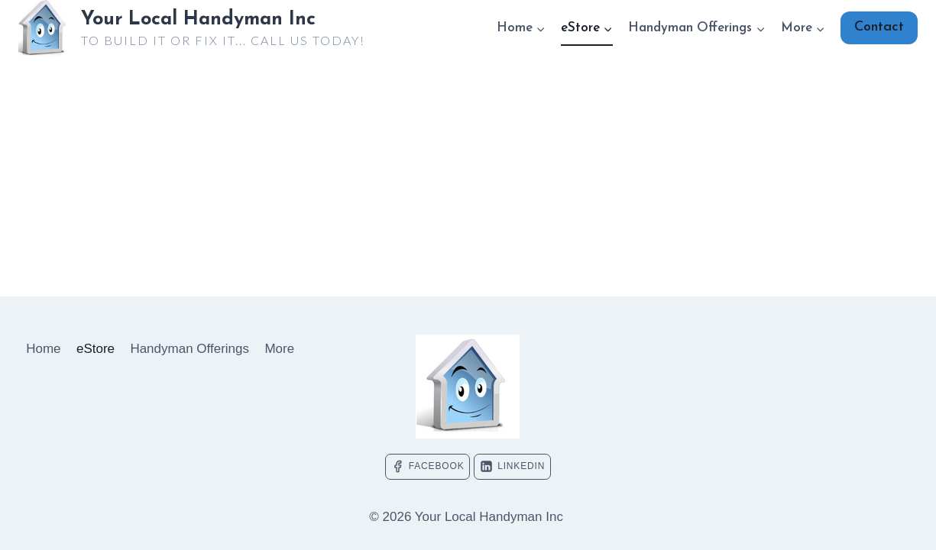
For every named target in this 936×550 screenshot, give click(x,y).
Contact (879, 27)
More (279, 348)
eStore (95, 348)
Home (43, 348)
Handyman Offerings (189, 348)
